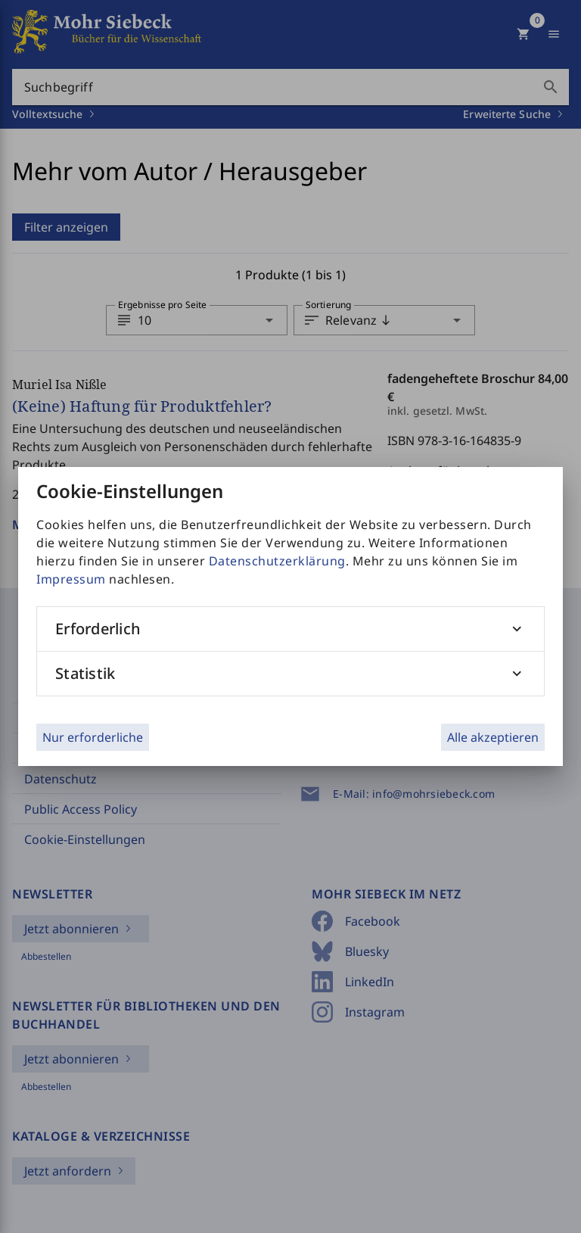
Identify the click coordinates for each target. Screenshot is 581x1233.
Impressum (71, 579)
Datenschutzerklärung (277, 561)
